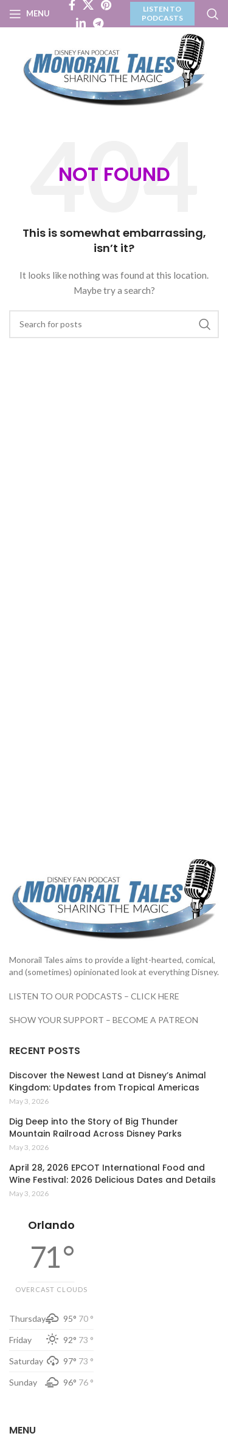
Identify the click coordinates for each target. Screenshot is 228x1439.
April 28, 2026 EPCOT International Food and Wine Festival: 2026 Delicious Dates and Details (112, 1174)
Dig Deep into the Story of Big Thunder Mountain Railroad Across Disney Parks (95, 1128)
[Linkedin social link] (80, 23)
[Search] (213, 14)
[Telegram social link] (98, 23)
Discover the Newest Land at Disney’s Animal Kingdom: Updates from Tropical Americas (107, 1082)
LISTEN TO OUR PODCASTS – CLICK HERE (94, 996)
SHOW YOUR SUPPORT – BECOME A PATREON (103, 1020)
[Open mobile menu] (29, 14)
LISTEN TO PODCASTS (162, 13)
